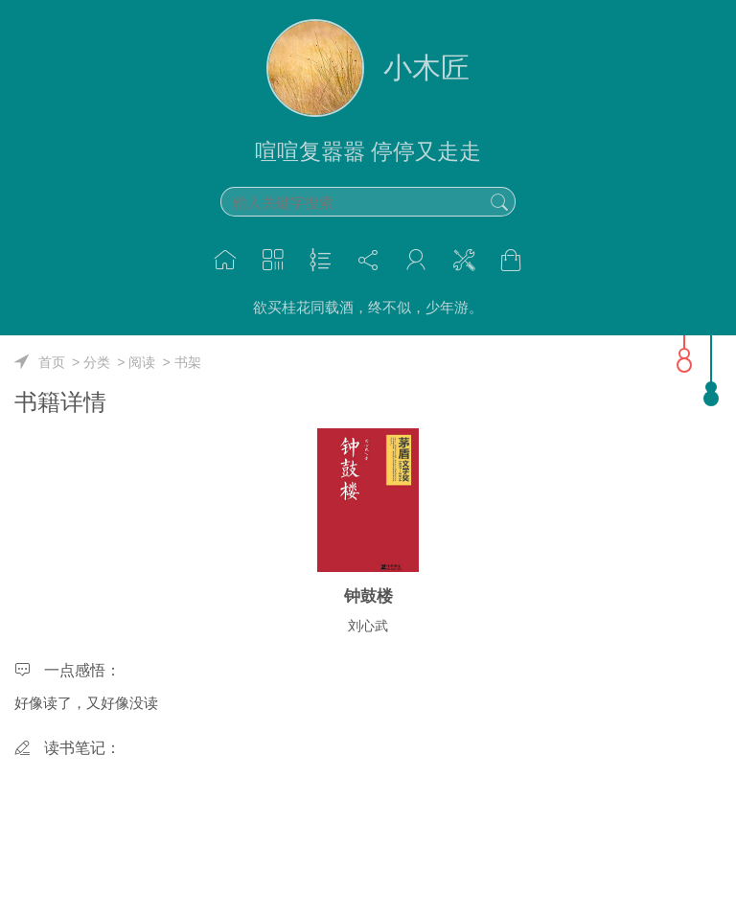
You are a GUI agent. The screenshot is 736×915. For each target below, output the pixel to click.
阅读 (141, 362)
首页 (51, 362)
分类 (96, 362)
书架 (187, 362)
